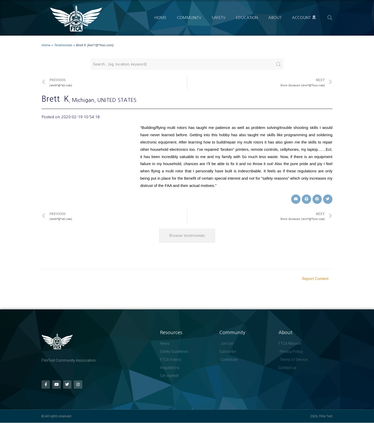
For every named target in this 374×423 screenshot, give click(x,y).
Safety (218, 17)
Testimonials (63, 45)
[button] (330, 17)
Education (247, 17)
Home (160, 17)
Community (189, 17)
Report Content (315, 278)
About (275, 17)
